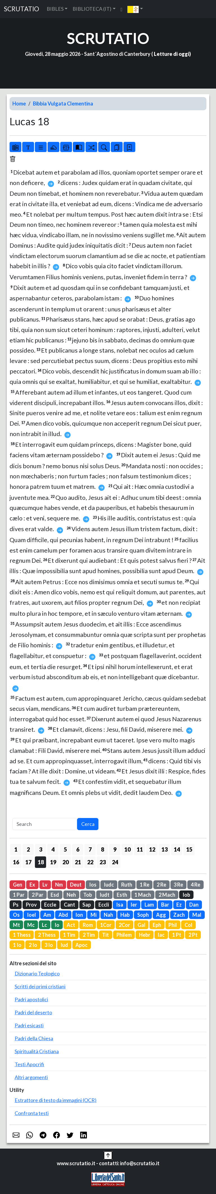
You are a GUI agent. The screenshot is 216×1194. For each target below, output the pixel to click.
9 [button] (114, 849)
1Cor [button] (105, 925)
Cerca (87, 824)
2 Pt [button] (192, 935)
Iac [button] (161, 935)
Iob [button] (186, 895)
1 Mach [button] (142, 895)
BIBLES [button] (55, 9)
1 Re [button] (144, 884)
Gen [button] (17, 884)
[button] (135, 9)
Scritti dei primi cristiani (40, 986)
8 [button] (102, 849)
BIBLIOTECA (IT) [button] (92, 9)
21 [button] (78, 862)
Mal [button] (196, 915)
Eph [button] (157, 925)
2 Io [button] (33, 945)
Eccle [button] (50, 904)
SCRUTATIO (21, 9)
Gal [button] (141, 925)
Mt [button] (16, 925)
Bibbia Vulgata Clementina (63, 103)
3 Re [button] (178, 884)
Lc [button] (44, 925)
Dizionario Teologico (37, 973)
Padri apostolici (31, 999)
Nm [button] (59, 884)
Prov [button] (31, 904)
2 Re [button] (161, 884)
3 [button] (40, 849)
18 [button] (41, 862)
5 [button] (65, 849)
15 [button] (189, 849)
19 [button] (53, 862)
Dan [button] (194, 904)
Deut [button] (76, 884)
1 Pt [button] (176, 935)
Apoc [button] (81, 945)
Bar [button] (165, 904)
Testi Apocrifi (29, 1064)
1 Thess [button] (22, 935)
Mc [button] (31, 925)
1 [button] (15, 849)
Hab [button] (125, 915)
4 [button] (53, 849)
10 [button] (127, 849)
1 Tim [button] (69, 935)
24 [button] (115, 862)
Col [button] (188, 925)
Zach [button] (179, 915)
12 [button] (152, 849)
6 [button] (77, 849)
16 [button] (16, 862)
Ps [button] (16, 904)
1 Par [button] (18, 895)
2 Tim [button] (89, 935)
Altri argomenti (31, 1077)
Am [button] (47, 915)
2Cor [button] (124, 925)
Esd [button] (55, 895)
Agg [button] (161, 915)
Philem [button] (124, 935)
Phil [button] (172, 925)
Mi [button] (93, 915)
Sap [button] (86, 904)
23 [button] (103, 862)
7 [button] (90, 849)
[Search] (44, 824)
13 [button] (164, 849)
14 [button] (177, 849)
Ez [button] (179, 904)
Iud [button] (64, 945)
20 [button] (65, 862)
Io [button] (57, 925)
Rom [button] (88, 925)
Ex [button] (32, 884)
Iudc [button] (109, 884)
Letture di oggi (171, 54)
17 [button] (28, 862)
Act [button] (71, 925)
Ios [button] (92, 884)
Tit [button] (105, 935)
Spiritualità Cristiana (37, 1051)
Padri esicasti (29, 1025)
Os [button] (16, 915)
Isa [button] (119, 904)
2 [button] (28, 849)
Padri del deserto (33, 1012)
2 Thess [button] (47, 935)
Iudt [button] (104, 895)
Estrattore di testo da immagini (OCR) (55, 1100)
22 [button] (90, 862)
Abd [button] (63, 915)
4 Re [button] (195, 884)
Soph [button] (143, 915)
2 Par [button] (37, 895)
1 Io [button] (17, 945)
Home (19, 103)
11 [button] (140, 849)
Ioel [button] (31, 915)
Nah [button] (108, 915)
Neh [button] (71, 895)
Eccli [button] (103, 904)
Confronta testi (32, 1113)
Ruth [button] (126, 884)
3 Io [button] (48, 945)
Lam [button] (149, 904)
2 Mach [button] (167, 895)
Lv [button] (45, 884)
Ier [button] (133, 904)
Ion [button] (79, 915)
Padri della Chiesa (34, 1038)
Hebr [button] (144, 935)
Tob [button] (87, 895)
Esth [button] (122, 895)
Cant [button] (69, 904)
